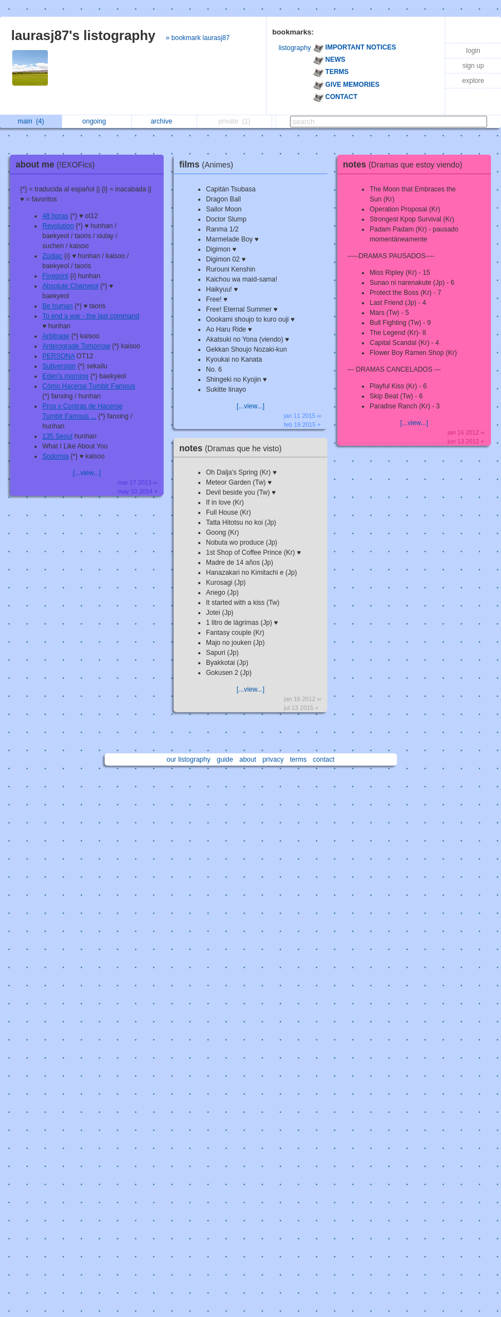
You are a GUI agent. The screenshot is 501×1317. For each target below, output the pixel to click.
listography (295, 48)
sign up (473, 66)
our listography (188, 759)
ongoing (97, 121)
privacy (272, 759)
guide (225, 759)
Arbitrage (56, 336)
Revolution (58, 226)
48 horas (55, 216)
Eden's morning (65, 376)
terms (298, 759)
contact (324, 759)
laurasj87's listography (83, 35)
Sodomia (55, 456)
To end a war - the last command (90, 316)
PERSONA (58, 356)
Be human (57, 306)
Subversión (59, 366)
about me (58, 164)
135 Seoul (57, 436)
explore (473, 81)
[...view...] (87, 473)
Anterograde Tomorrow (76, 346)
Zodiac (52, 256)
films (209, 164)
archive (164, 121)
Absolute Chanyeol (70, 286)
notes (233, 448)
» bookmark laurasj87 (198, 38)
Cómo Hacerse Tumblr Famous (88, 386)
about (247, 759)
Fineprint (55, 276)
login (473, 51)
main (31, 121)
